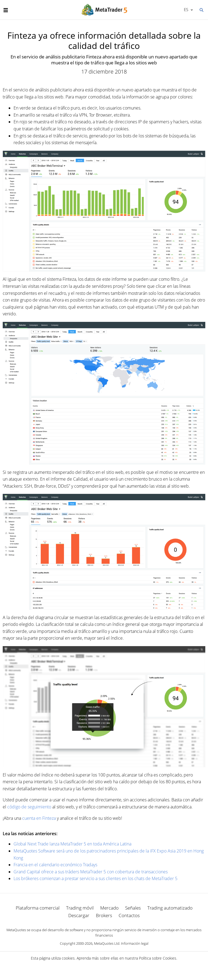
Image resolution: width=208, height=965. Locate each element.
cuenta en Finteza (39, 818)
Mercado (109, 908)
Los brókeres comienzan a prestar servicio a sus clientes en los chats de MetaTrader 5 (95, 878)
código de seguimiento (29, 807)
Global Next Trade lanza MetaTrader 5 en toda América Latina (72, 844)
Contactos (129, 915)
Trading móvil (80, 908)
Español (185, 9)
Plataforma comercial (38, 908)
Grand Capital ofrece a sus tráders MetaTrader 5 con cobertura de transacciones (91, 872)
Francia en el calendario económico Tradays (55, 865)
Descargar (78, 915)
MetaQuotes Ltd (106, 943)
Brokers (104, 915)
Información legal (134, 943)
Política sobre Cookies (157, 958)
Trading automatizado (170, 908)
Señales (133, 908)
